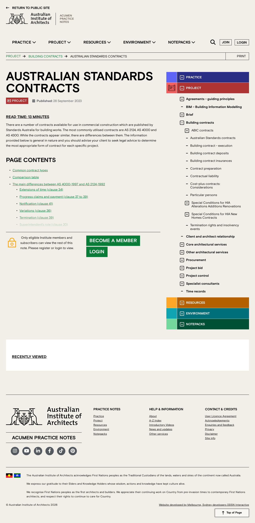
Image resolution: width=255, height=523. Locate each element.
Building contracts (45, 56)
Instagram (15, 451)
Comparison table (26, 177)
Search (213, 42)
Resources (95, 42)
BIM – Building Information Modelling (214, 107)
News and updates (160, 429)
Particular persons (203, 195)
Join (226, 42)
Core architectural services (206, 244)
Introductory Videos (161, 425)
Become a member (113, 241)
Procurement (196, 260)
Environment (137, 42)
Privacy (209, 429)
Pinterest (73, 451)
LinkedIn (38, 451)
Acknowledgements (217, 420)
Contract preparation (205, 169)
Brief (189, 115)
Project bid (194, 268)
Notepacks (179, 42)
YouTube (26, 451)
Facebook (49, 451)
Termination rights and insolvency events (214, 227)
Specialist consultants (202, 284)
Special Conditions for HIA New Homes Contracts (214, 216)
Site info (210, 438)
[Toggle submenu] (182, 77)
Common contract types (30, 170)
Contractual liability (204, 176)
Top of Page (234, 513)
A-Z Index (155, 420)
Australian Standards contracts (212, 138)
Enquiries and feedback (219, 425)
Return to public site (31, 8)
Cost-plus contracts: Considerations (205, 185)
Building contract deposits (209, 153)
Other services (158, 434)
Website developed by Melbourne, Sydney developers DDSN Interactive (204, 505)
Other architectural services (207, 252)
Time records (196, 291)
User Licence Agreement (220, 416)
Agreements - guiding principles (210, 99)
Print (241, 56)
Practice (22, 42)
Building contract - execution (211, 146)
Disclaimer (211, 434)
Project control (197, 276)
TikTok (61, 451)
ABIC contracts (202, 130)
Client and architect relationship (210, 237)
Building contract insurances (211, 161)
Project (57, 42)
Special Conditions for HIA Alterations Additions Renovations (216, 204)
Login (242, 43)
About (153, 416)
